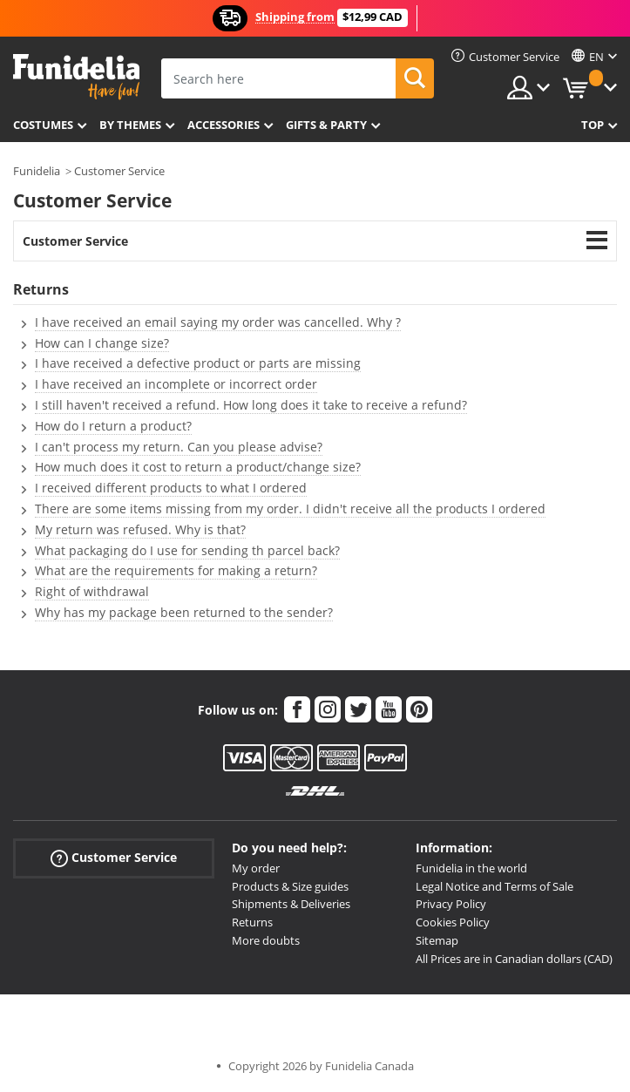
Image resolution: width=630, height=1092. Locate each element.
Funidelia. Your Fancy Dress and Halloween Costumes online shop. (76, 77)
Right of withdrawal (92, 591)
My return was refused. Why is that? (140, 529)
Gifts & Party (326, 124)
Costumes (43, 124)
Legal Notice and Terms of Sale (494, 886)
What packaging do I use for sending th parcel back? (187, 550)
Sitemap (437, 940)
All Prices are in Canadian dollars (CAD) (514, 959)
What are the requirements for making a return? (176, 570)
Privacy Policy (451, 904)
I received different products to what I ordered (171, 487)
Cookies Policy (453, 922)
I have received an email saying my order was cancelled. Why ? (218, 322)
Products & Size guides (290, 886)
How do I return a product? (113, 425)
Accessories (223, 124)
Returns (252, 922)
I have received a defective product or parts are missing (198, 363)
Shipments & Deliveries (291, 904)
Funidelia (36, 171)
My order (256, 868)
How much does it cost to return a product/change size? (198, 466)
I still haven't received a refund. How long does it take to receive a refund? (251, 405)
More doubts (266, 940)
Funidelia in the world (471, 868)
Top (592, 124)
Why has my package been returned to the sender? (184, 612)
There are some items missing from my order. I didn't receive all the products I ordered (290, 508)
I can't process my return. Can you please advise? (178, 446)
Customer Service (119, 171)
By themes (130, 124)
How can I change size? (102, 343)
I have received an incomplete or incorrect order (176, 384)
